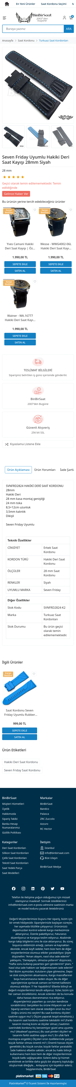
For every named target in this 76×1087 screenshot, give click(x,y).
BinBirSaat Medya (50, 866)
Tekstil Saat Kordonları (15, 863)
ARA (68, 29)
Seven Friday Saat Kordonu (22, 770)
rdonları (14, 848)
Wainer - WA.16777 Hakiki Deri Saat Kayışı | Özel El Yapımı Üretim (20, 318)
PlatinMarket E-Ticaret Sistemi (27, 1083)
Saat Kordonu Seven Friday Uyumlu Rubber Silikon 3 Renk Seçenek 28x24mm (19, 712)
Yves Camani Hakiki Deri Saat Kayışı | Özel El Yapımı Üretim (20, 246)
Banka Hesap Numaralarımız (11, 825)
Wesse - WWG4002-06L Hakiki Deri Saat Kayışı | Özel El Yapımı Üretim (55, 246)
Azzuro (44, 823)
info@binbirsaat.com (54, 853)
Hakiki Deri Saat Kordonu (21, 762)
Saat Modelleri (10, 873)
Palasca (44, 813)
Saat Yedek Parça (12, 868)
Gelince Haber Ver (16, 194)
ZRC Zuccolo (47, 818)
